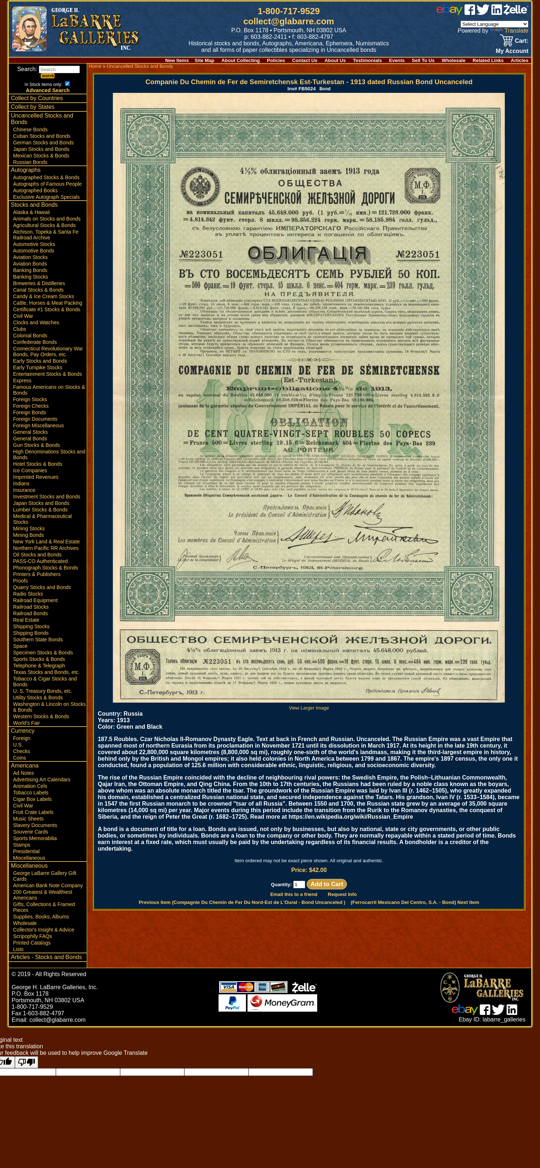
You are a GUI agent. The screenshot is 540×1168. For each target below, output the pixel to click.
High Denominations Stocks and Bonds (49, 454)
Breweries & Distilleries (39, 283)
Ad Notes (23, 773)
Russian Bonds (30, 162)
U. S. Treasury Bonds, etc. (42, 691)
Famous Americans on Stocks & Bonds (49, 390)
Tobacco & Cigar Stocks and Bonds (45, 681)
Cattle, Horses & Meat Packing (47, 303)
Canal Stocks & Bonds (38, 290)
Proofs (20, 581)
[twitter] (483, 13)
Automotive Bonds (33, 251)
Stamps (21, 845)
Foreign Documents (35, 419)
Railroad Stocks (31, 607)
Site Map (204, 60)
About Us (335, 60)
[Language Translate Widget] (494, 24)
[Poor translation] (26, 1062)
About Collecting (240, 60)
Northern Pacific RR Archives (46, 548)
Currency (22, 731)
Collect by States (32, 107)
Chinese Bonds (30, 129)
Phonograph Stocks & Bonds (45, 568)
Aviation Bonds (30, 264)
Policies (276, 60)
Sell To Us (423, 60)
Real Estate (26, 620)
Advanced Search (48, 90)
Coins (19, 758)
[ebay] (450, 13)
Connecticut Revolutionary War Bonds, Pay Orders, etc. (48, 351)
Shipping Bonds (31, 633)
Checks (21, 751)
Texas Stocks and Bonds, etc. (46, 672)
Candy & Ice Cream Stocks (43, 296)
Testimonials (367, 60)
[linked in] (496, 13)
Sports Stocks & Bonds (39, 659)
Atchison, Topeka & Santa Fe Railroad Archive (45, 234)
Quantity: (288, 884)
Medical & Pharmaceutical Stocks (42, 519)
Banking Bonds (30, 270)
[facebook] (470, 13)
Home (95, 66)
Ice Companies (30, 470)
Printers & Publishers (37, 574)
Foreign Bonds (29, 412)
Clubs (19, 329)
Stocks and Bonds (34, 205)
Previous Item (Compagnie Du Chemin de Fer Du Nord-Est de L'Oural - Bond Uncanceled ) (242, 902)
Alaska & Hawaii (31, 212)
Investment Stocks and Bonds (46, 496)
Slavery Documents (35, 825)
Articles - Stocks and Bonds (46, 957)
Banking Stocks (30, 277)
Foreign (21, 738)
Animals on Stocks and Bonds (47, 219)
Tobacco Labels (30, 792)
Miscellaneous (29, 858)
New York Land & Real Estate (46, 541)
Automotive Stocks (34, 244)
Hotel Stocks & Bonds (37, 464)
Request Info (342, 894)
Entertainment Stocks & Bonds (47, 374)
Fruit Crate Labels (33, 812)
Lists (18, 949)
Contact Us (305, 60)
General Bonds (30, 438)
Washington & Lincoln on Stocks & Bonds (49, 707)
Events (397, 60)
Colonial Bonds (30, 335)
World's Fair (26, 723)
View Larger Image (308, 705)
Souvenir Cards (30, 832)
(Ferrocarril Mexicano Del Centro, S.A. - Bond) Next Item (415, 902)
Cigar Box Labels (32, 799)
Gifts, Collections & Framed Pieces (44, 907)
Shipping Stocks (31, 626)
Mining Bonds (28, 535)
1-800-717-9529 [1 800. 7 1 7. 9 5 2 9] (289, 11)
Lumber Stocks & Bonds (40, 510)
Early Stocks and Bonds (40, 361)
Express (22, 380)
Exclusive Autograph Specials (46, 197)
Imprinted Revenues (35, 477)
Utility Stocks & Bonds (38, 697)
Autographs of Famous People (47, 184)
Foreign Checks (31, 406)
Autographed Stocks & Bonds (46, 177)
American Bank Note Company (48, 885)
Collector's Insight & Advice (43, 930)
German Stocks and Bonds (43, 142)
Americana (24, 765)
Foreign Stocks (30, 399)
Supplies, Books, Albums (41, 917)
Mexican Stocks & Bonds (41, 156)
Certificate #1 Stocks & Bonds (46, 309)
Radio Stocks (28, 594)
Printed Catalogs (32, 943)
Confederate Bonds (35, 342)
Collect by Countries (37, 98)
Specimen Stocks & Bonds (43, 652)
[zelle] (516, 13)
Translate (509, 31)
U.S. (18, 745)
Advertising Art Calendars (41, 779)
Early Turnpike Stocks (37, 367)
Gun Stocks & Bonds (36, 445)
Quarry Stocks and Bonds (42, 587)
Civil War (23, 316)
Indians (21, 483)
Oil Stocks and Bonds (37, 555)
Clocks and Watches (36, 322)
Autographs (26, 170)
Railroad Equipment (35, 600)
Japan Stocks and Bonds (41, 149)
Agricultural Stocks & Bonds (44, 225)
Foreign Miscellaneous (38, 425)
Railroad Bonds (30, 613)
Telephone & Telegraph (39, 666)
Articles (519, 60)
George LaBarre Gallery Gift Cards (44, 876)
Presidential (26, 851)
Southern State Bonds (38, 639)
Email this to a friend (294, 894)
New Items (177, 60)
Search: (48, 69)
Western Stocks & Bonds (41, 716)
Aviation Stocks (30, 257)
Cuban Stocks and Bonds (41, 136)
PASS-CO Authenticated (40, 561)
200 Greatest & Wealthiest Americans (42, 895)
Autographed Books (35, 190)
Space (20, 646)
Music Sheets (28, 819)
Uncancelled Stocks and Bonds (42, 118)
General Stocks (30, 432)
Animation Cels (30, 786)
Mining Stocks (29, 528)
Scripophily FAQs (32, 936)
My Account (512, 51)
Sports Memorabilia (35, 838)
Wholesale (453, 60)
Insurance (24, 490)
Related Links (488, 60)
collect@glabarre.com (289, 21)
